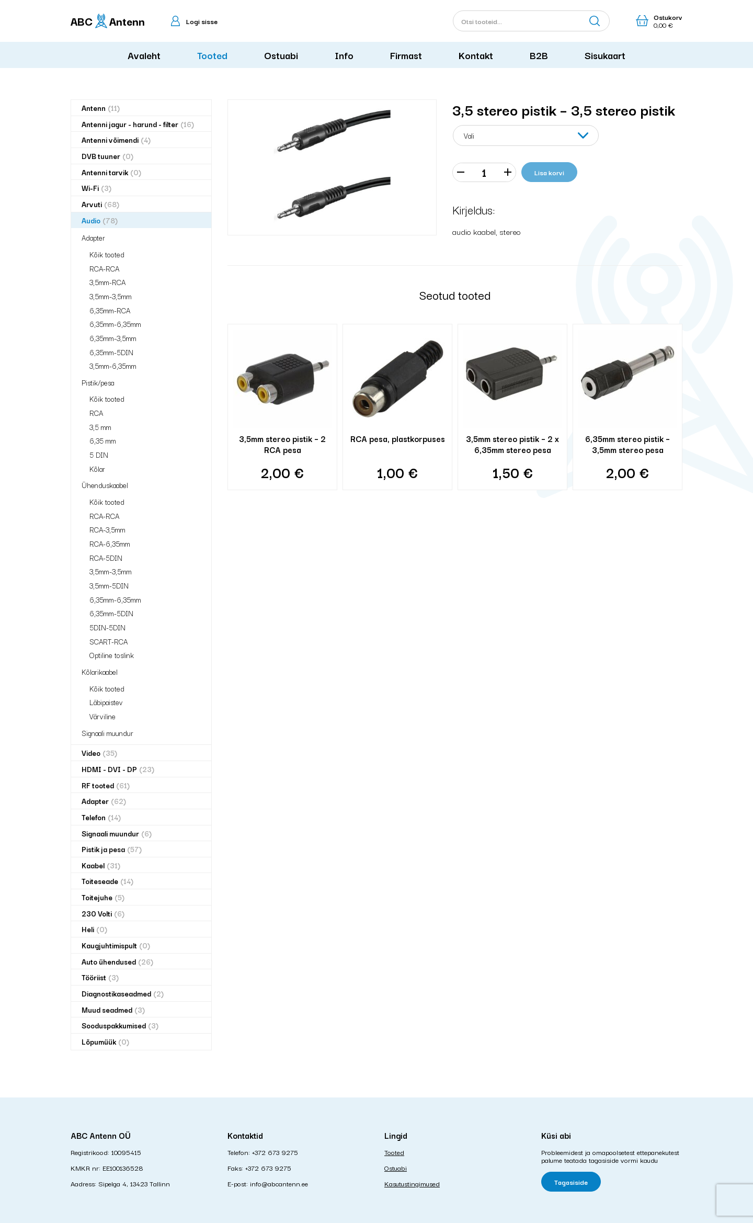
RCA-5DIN (105, 557)
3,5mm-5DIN (109, 585)
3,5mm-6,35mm (112, 365)
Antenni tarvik (111, 172)
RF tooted (106, 785)
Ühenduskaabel (105, 485)
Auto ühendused (117, 962)
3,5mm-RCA (107, 282)
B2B (539, 55)
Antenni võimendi (116, 140)
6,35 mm (102, 440)
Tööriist (100, 977)
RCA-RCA (104, 268)
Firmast (406, 55)
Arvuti (100, 204)
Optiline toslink (111, 655)
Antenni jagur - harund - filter (138, 124)
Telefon (101, 817)
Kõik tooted (106, 254)
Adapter (93, 237)
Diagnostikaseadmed (123, 994)
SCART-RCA (108, 641)
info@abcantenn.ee (279, 1183)
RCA (96, 412)
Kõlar (97, 468)
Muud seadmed (113, 1010)
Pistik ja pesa (112, 849)
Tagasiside (571, 1181)
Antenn (101, 108)
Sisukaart (605, 55)
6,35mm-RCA (109, 310)
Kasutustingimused (412, 1183)
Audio (100, 220)
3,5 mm (100, 427)
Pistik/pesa (98, 382)
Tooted (212, 55)
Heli (94, 929)
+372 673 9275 (275, 1152)
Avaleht (144, 55)
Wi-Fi (96, 188)
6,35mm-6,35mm (115, 324)
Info (344, 55)
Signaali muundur (107, 733)
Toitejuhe (103, 897)
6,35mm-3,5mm (112, 338)
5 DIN (98, 454)
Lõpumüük (105, 1042)
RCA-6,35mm (109, 543)
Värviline (102, 716)
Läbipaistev (106, 702)
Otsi (594, 21)
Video (99, 753)
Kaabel (101, 865)
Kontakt (476, 55)
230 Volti (103, 914)
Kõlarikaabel (100, 671)
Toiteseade (107, 881)
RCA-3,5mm (107, 529)
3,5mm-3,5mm (110, 296)
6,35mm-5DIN (111, 352)
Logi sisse (202, 21)
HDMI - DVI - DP (118, 769)
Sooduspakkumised (120, 1025)
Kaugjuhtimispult (116, 945)
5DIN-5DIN (107, 627)
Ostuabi (281, 55)
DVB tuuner (107, 156)
